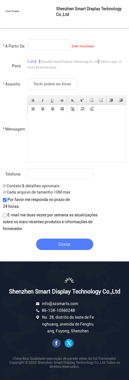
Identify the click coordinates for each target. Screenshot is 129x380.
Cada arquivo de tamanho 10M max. (37, 192)
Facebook (56, 343)
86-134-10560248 (58, 310)
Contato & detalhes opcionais (31, 186)
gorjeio (69, 343)
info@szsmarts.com (60, 303)
